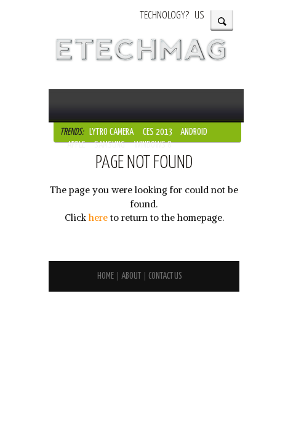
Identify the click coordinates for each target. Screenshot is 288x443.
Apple (76, 145)
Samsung (109, 145)
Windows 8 (153, 145)
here (98, 217)
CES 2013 (158, 132)
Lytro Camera (111, 132)
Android (193, 132)
